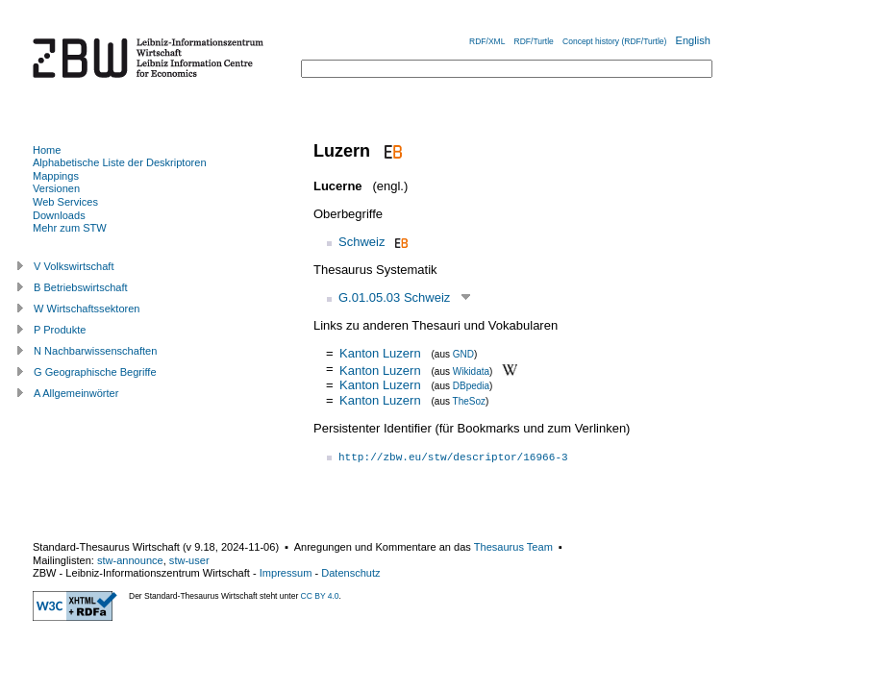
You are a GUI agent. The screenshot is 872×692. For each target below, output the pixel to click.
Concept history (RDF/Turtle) (614, 41)
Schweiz (361, 242)
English (693, 40)
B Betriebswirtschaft (81, 287)
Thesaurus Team (513, 547)
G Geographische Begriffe (95, 372)
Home (47, 150)
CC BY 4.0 (320, 596)
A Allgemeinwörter (76, 393)
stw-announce (130, 560)
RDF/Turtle (534, 41)
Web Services (65, 202)
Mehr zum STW (70, 228)
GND (463, 354)
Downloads (59, 215)
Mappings (56, 176)
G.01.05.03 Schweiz (394, 297)
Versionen (56, 188)
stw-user (189, 560)
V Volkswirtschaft (74, 266)
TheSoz (469, 401)
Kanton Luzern (380, 353)
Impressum (286, 573)
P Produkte (60, 329)
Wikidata (471, 370)
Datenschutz (350, 573)
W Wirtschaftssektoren (87, 308)
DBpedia (471, 386)
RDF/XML (487, 41)
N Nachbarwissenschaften (95, 351)
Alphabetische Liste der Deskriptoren (120, 162)
